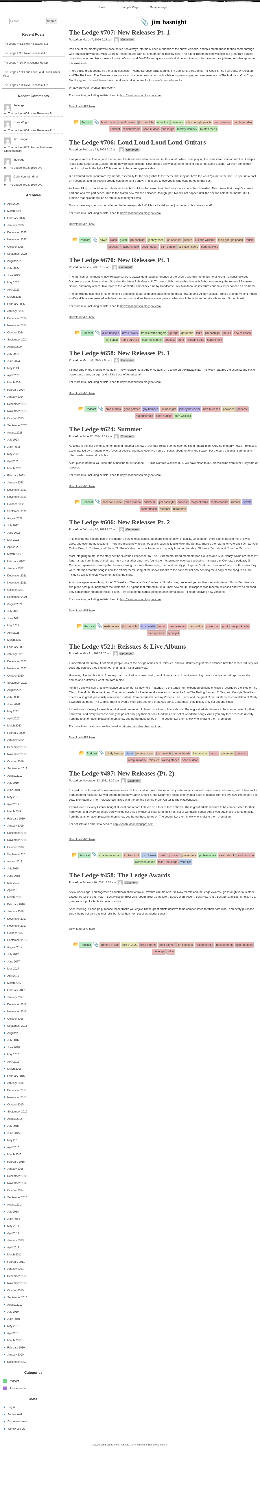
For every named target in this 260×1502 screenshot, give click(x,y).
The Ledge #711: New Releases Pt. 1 (25, 106)
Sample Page (129, 60)
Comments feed (17, 1474)
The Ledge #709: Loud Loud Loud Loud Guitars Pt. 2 (31, 127)
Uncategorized (18, 1441)
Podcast (14, 1434)
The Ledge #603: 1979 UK (25, 221)
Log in (11, 1460)
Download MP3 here (82, 159)
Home (101, 60)
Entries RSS (117, 1498)
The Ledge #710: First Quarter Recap (25, 116)
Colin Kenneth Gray (25, 229)
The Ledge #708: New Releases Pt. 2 (25, 138)
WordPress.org (16, 1482)
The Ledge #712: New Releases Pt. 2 (25, 97)
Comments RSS (138, 1498)
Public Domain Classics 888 (165, 516)
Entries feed (14, 1467)
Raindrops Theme (158, 1498)
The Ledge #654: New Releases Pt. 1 (32, 166)
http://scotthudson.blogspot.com (140, 148)
